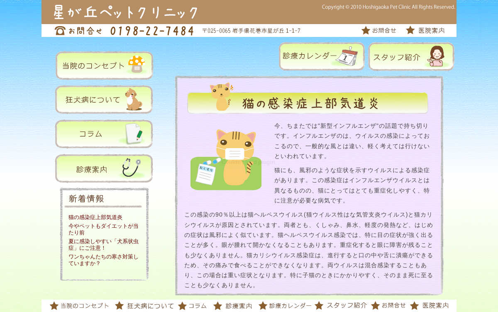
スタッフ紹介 (340, 306)
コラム (193, 306)
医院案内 (424, 30)
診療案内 (232, 306)
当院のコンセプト (80, 306)
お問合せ (383, 30)
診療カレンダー (284, 306)
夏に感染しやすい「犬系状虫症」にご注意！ (103, 244)
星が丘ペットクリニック (120, 12)
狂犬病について (144, 306)
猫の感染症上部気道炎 (95, 217)
